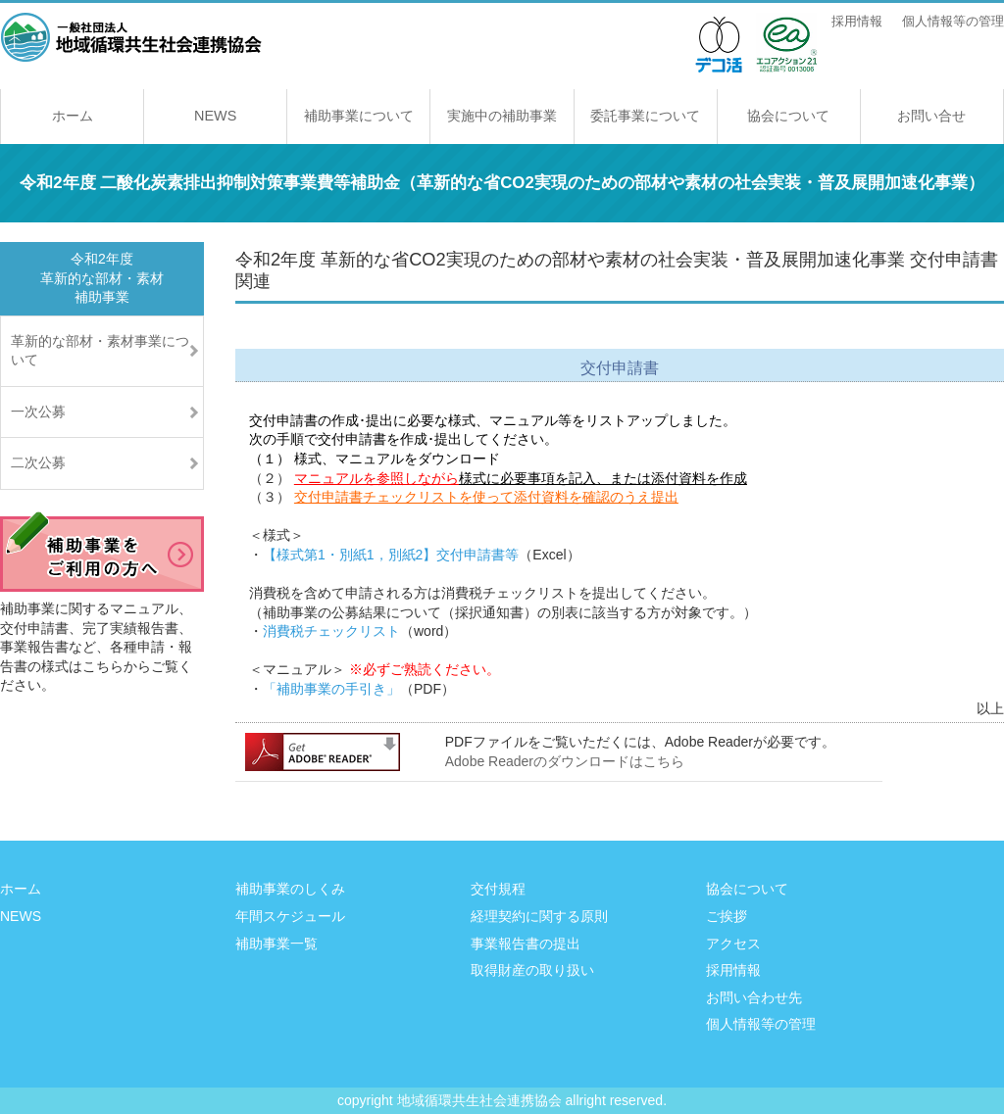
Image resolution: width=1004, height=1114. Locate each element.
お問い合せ (931, 115)
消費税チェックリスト (331, 631)
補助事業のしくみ (290, 888)
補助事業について (359, 115)
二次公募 (38, 462)
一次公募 (38, 411)
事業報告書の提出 (525, 943)
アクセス (733, 943)
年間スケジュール (290, 916)
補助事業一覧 (276, 943)
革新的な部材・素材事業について (100, 350)
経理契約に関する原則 (539, 916)
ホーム (72, 115)
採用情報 (856, 21)
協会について (788, 115)
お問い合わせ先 (754, 997)
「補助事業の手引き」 (331, 689)
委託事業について (645, 115)
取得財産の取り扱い (532, 970)
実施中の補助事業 (502, 115)
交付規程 (498, 888)
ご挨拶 (726, 916)
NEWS (215, 115)
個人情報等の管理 (953, 21)
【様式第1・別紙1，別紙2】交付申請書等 (391, 554)
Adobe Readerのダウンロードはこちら (564, 761)
